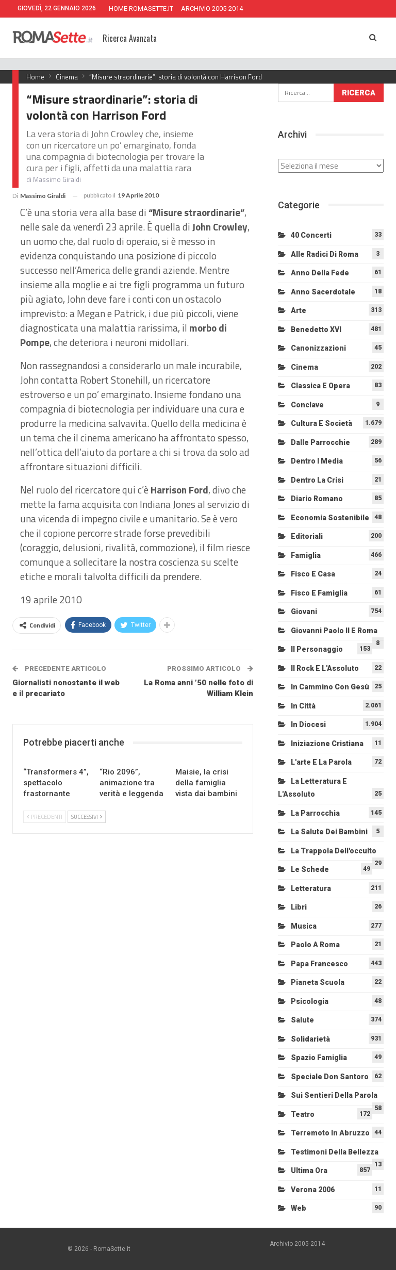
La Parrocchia (315, 813)
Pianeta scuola (317, 982)
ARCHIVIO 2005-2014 (212, 8)
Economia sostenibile (330, 518)
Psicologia (309, 1001)
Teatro (303, 1114)
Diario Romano (317, 498)
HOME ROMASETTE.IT (141, 8)
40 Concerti (311, 235)
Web (298, 1208)
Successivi (86, 817)
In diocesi (308, 724)
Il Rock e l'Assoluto (325, 668)
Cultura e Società (321, 423)
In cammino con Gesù (330, 687)
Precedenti (44, 817)
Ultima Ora (309, 1170)
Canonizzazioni (318, 348)
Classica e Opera (320, 386)
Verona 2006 (313, 1189)
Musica (304, 926)
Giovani (304, 611)
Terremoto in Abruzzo (330, 1133)
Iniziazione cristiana (327, 743)
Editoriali (307, 536)
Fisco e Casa (313, 574)
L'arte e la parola (321, 762)
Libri (299, 907)
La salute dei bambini (329, 832)
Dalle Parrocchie (320, 442)
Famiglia (306, 555)
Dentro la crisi (317, 480)
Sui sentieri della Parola (334, 1095)
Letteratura (311, 888)
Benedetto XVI (316, 329)
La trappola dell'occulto (333, 851)
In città (303, 706)
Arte (298, 310)
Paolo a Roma (315, 945)
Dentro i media (317, 461)
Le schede (310, 869)
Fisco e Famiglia (319, 593)
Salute (302, 1020)
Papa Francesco (319, 964)
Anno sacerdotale (323, 292)
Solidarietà (310, 1039)
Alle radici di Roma (324, 254)
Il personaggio (317, 649)
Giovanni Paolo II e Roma (334, 630)
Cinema (304, 367)
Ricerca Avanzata (130, 38)
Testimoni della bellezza (334, 1152)
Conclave (307, 405)
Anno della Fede (320, 273)
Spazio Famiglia (319, 1057)
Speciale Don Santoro (330, 1077)
